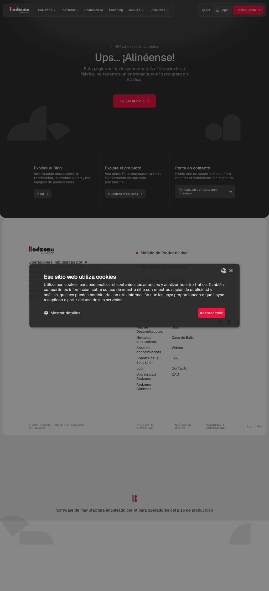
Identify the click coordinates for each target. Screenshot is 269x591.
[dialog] (134, 295)
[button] (62, 313)
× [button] (231, 270)
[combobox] (223, 270)
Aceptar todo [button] (212, 312)
